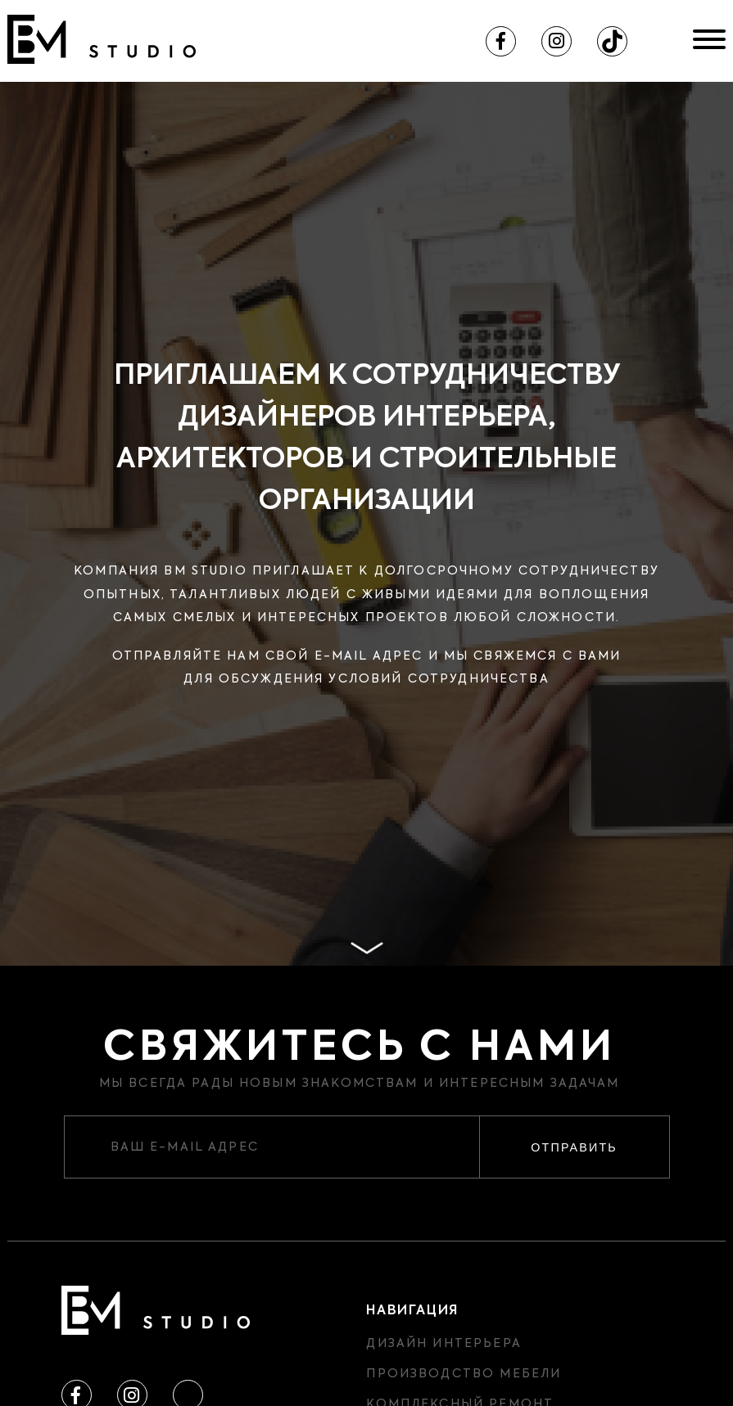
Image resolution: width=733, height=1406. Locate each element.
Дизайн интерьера (443, 1344)
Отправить (574, 1147)
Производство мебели (463, 1374)
